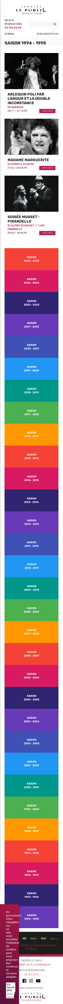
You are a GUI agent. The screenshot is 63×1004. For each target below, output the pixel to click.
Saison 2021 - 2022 (31, 325)
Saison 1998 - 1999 (31, 829)
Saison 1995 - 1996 (31, 895)
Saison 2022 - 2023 (31, 303)
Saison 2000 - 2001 (31, 785)
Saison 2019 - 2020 (31, 368)
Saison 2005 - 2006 (31, 676)
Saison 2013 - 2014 (31, 500)
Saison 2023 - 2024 (31, 281)
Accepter (10, 994)
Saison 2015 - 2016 (31, 456)
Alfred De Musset (22, 225)
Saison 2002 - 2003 (31, 741)
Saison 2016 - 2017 (31, 434)
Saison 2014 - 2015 (31, 478)
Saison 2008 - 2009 (31, 610)
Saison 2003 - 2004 (31, 719)
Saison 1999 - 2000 (31, 807)
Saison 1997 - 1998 (31, 851)
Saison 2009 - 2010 (31, 588)
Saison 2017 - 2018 (31, 412)
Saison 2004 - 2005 (31, 697)
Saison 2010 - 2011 (32, 566)
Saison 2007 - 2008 (31, 632)
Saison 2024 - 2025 (31, 259)
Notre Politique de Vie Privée (31, 988)
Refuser (10, 997)
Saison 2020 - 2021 (31, 347)
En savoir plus (11, 987)
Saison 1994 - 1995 (31, 917)
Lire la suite (47, 111)
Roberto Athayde (22, 164)
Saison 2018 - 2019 (31, 390)
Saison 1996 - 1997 (31, 873)
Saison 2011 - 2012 (32, 544)
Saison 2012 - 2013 (31, 522)
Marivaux (17, 107)
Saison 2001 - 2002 (31, 763)
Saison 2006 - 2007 (31, 654)
